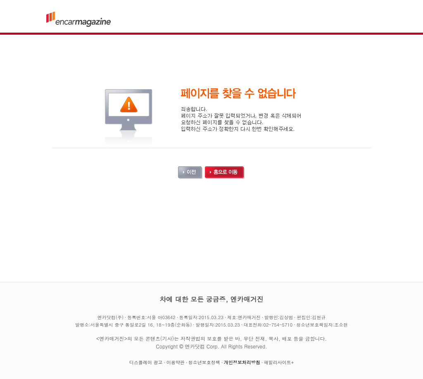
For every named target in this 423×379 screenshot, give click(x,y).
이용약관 (175, 362)
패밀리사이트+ (279, 362)
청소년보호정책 (204, 362)
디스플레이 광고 (146, 362)
